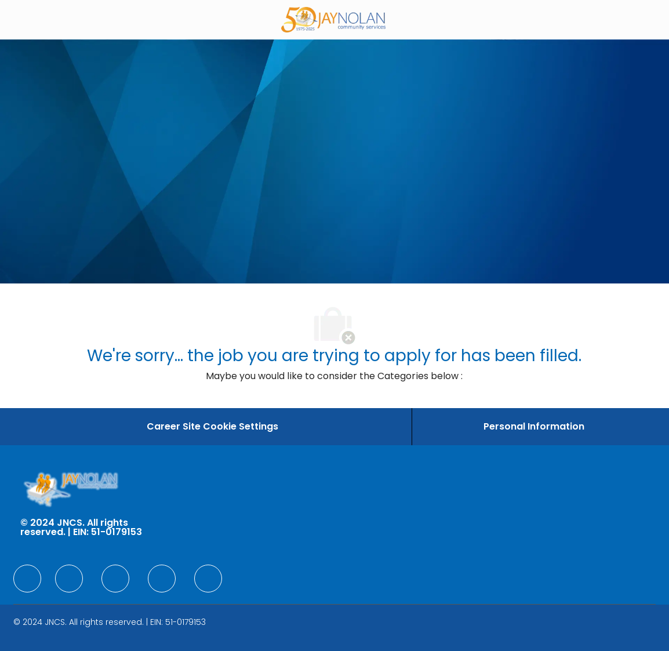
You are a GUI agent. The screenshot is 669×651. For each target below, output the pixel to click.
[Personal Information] (534, 426)
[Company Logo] (333, 19)
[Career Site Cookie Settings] (212, 426)
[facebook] (27, 578)
